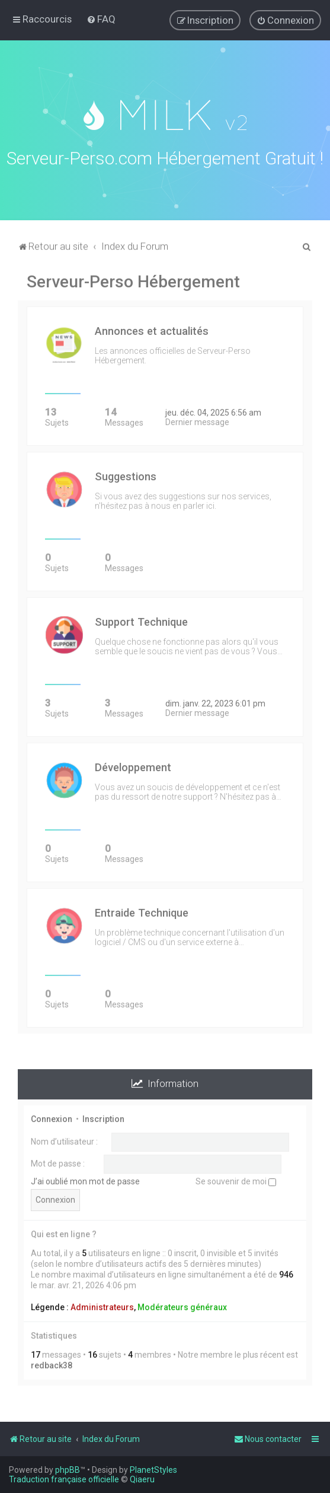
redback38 (51, 1363)
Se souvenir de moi (236, 1179)
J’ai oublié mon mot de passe (85, 1179)
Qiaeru (142, 1479)
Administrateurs (102, 1305)
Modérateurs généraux (182, 1305)
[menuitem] (101, 19)
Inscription (103, 1116)
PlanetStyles (153, 1470)
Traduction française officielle (64, 1479)
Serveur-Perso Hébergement (133, 280)
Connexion (51, 1116)
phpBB (67, 1470)
